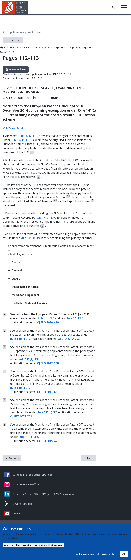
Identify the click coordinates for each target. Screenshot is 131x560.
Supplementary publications (24, 32)
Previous (14, 458)
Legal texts (11, 47)
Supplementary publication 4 (83, 47)
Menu (12, 40)
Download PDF (17, 69)
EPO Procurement (64, 494)
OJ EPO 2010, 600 (68, 339)
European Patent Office (26, 474)
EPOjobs (27, 503)
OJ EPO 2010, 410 (48, 322)
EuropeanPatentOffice (25, 484)
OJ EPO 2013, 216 (21, 416)
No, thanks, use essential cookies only (91, 554)
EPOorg (16, 503)
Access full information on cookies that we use (33, 545)
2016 (37, 47)
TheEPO (17, 513)
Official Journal (25, 47)
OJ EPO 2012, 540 (48, 363)
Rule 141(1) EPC (21, 140)
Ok (124, 554)
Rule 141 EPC (46, 318)
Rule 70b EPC (74, 318)
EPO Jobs (47, 474)
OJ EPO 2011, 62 (47, 392)
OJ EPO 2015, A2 (47, 441)
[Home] (15, 7)
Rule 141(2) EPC (28, 136)
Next (90, 458)
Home (1, 48)
